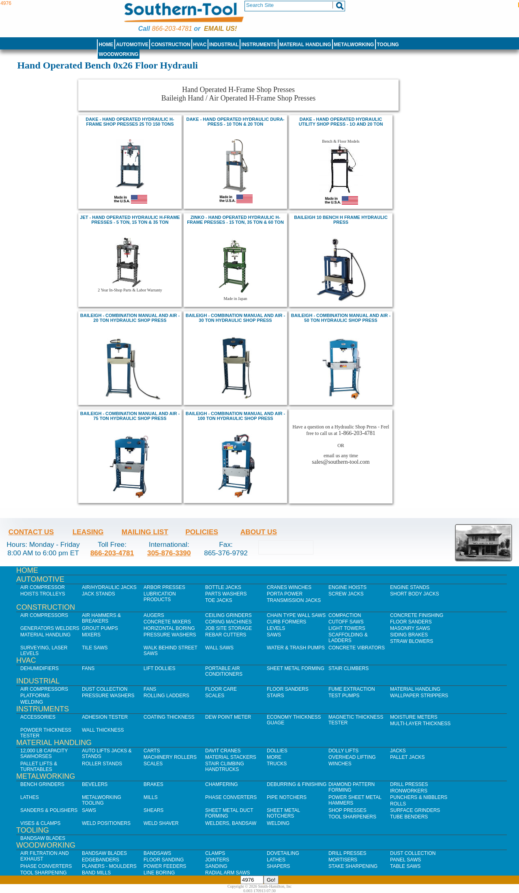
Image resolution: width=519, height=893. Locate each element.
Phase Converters (231, 797)
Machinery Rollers (170, 757)
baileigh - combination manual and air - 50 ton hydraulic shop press (340, 318)
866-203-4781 (172, 28)
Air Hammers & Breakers (101, 618)
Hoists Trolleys (42, 594)
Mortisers (342, 860)
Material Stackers (230, 757)
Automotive (132, 44)
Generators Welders (49, 628)
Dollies (277, 751)
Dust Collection (104, 689)
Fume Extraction (351, 689)
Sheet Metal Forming (295, 668)
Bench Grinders (42, 784)
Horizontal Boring (169, 628)
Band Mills (96, 873)
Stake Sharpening (352, 866)
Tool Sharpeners (352, 817)
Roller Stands (102, 764)
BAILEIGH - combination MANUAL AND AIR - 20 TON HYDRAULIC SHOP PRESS (130, 318)
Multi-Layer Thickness (420, 723)
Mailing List (145, 532)
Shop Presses (347, 810)
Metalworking (354, 44)
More (274, 757)
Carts (152, 751)
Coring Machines (228, 622)
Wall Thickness (103, 730)
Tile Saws (95, 648)
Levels (276, 628)
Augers (154, 615)
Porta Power (284, 594)
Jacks (398, 751)
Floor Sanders (411, 622)
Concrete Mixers (167, 622)
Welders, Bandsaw (230, 823)
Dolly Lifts (343, 751)
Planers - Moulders (109, 866)
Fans (88, 668)
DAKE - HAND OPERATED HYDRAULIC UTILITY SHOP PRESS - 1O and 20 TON (341, 121)
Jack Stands (98, 594)
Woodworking (118, 54)
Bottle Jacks (223, 587)
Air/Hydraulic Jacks (109, 587)
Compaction (344, 615)
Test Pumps (343, 695)
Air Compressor (42, 587)
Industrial (224, 44)
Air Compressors (44, 615)
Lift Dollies (159, 668)
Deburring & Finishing (296, 784)
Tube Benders (409, 817)
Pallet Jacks (407, 757)
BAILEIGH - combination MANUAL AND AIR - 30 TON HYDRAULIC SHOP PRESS (235, 318)
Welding (31, 702)
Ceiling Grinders (228, 615)
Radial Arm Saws (227, 873)
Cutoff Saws (346, 622)
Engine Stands (409, 587)
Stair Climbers (348, 668)
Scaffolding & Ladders (348, 637)
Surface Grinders (415, 810)
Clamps (215, 853)
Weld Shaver (161, 823)
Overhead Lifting (352, 757)
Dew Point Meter (228, 717)
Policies (201, 532)
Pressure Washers (170, 635)
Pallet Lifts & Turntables (38, 766)
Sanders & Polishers (48, 810)
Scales (214, 695)
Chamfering (221, 784)
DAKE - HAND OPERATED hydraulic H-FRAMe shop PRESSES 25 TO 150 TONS (130, 121)
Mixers (91, 635)
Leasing (88, 532)
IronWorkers (408, 791)
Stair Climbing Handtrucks (224, 766)
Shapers (278, 866)
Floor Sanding (164, 860)
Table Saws (405, 866)
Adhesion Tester (105, 717)
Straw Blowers (411, 641)
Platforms (34, 695)
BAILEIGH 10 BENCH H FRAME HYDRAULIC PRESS (341, 220)
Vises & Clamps (40, 823)
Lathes (29, 797)
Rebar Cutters (225, 635)
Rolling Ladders (166, 695)
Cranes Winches (289, 587)
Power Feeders (165, 866)
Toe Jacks (218, 600)
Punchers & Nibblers (418, 797)
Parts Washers (226, 594)
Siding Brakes (409, 635)
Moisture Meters (414, 717)
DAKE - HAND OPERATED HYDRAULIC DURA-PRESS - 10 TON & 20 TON (235, 121)
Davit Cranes (223, 751)
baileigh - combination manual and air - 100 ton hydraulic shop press (235, 416)
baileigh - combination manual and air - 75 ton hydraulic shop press (130, 416)
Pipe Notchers (287, 797)
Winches (340, 764)
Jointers (217, 860)
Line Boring (159, 873)
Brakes (153, 784)
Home (106, 44)
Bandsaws (157, 853)
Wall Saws (219, 648)
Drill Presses (409, 784)
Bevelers (94, 784)
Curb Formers (286, 622)
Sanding (216, 866)
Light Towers (346, 628)
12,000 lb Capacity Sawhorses (44, 753)
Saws (274, 635)
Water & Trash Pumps (296, 648)
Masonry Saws (410, 628)
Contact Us (31, 532)
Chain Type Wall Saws (296, 615)
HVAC (199, 44)
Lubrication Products (160, 596)
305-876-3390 (169, 553)
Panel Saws (405, 860)
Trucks (277, 764)
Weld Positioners (106, 823)
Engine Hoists (347, 587)
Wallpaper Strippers (419, 695)
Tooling (388, 44)
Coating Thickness (169, 717)
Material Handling (305, 44)
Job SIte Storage (228, 628)
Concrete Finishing (416, 615)
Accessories (38, 717)
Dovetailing (283, 853)
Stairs (275, 695)
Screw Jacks (346, 594)
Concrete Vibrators (356, 648)
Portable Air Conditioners (223, 671)
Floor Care (221, 689)
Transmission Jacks (294, 600)
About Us (258, 532)
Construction (171, 44)
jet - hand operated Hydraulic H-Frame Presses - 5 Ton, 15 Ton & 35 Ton (130, 220)
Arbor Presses (164, 587)
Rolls (398, 804)
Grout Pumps (100, 628)
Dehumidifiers (39, 668)
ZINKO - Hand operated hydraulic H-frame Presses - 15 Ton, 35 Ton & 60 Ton (235, 220)
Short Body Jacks (414, 594)
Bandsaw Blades (42, 838)
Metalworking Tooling (101, 800)
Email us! (220, 28)
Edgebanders (100, 860)
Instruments (259, 44)
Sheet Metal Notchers (283, 813)
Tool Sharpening (43, 873)
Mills (151, 797)
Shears (153, 810)
